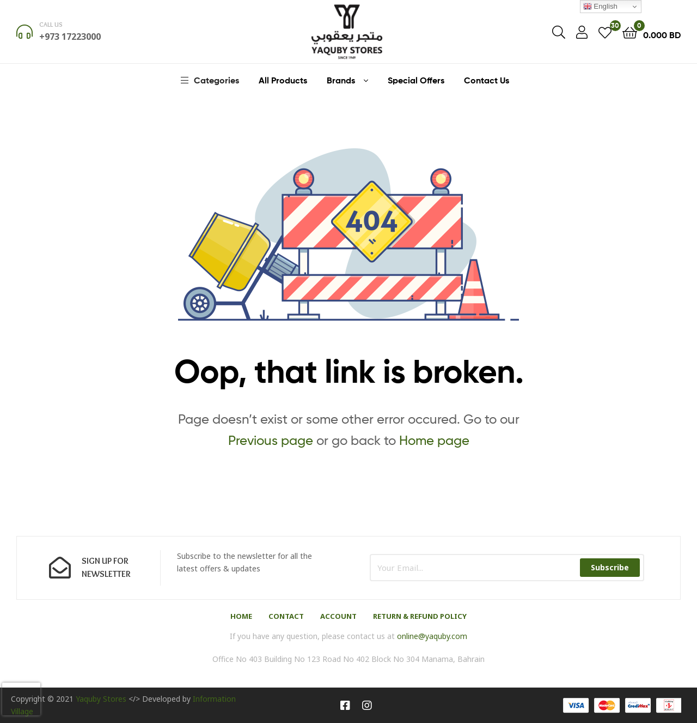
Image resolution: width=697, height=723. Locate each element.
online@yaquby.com (432, 636)
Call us (51, 24)
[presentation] (21, 699)
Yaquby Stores (101, 699)
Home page (434, 440)
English (600, 6)
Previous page (270, 440)
